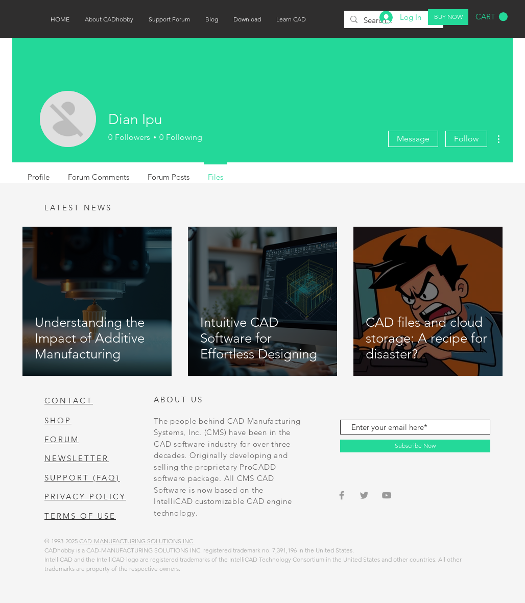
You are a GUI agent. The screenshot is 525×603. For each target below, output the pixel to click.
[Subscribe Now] (415, 446)
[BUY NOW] (448, 17)
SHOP (57, 420)
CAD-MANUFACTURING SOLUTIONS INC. (136, 541)
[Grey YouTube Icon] (386, 495)
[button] (491, 16)
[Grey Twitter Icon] (364, 495)
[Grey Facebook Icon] (341, 495)
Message (413, 138)
